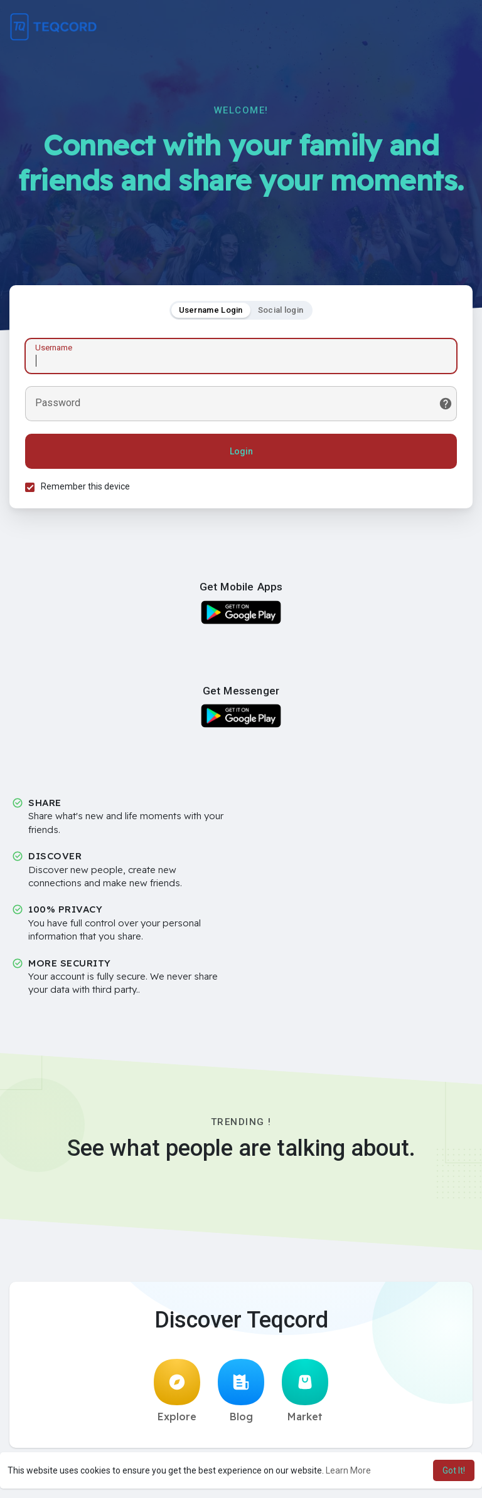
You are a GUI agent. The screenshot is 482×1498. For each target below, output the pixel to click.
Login (241, 451)
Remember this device (85, 486)
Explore (177, 1391)
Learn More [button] (348, 1470)
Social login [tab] (281, 310)
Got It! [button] (453, 1470)
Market (305, 1391)
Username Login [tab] (211, 310)
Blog (241, 1391)
